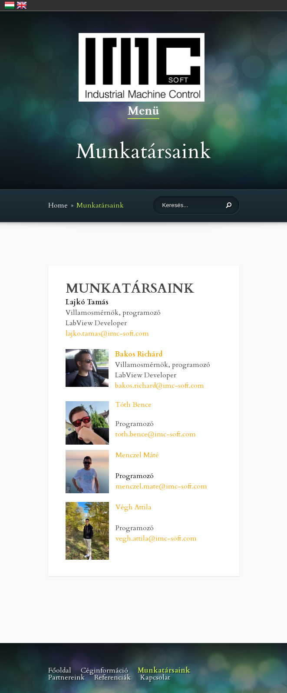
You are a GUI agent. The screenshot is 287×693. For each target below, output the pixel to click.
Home (58, 205)
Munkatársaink (164, 670)
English (21, 5)
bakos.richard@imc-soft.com (159, 385)
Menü (143, 112)
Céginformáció (104, 670)
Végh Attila (133, 507)
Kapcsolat (155, 677)
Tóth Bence (133, 404)
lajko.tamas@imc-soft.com (107, 333)
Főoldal (59, 670)
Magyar (9, 5)
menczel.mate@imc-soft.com (161, 486)
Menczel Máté (137, 455)
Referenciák (112, 677)
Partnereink (66, 677)
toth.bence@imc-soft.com (155, 434)
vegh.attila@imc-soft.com (156, 538)
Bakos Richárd (138, 354)
